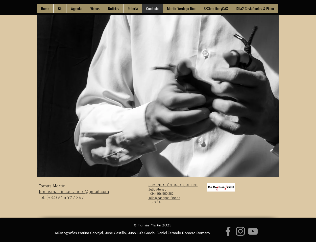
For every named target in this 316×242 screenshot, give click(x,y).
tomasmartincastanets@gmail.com (74, 191)
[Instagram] (240, 231)
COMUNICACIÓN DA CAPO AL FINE (173, 185)
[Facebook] (228, 231)
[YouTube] (253, 231)
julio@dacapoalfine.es (164, 198)
